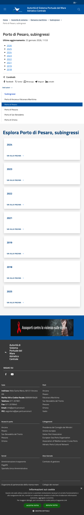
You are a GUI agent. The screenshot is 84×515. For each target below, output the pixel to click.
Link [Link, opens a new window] (65, 500)
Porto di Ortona (11, 119)
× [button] (81, 488)
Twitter (18, 81)
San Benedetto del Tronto (53, 400)
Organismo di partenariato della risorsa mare (20, 484)
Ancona (46, 390)
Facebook (8, 81)
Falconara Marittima (51, 397)
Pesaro (45, 394)
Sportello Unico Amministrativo (14, 468)
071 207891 (15, 400)
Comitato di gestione (51, 461)
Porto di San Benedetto (14, 114)
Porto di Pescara (11, 109)
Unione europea (49, 430)
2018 (9, 69)
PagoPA (4, 465)
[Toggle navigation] (4, 9)
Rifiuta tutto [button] (52, 505)
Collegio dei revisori (51, 484)
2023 (9, 55)
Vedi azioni (7, 87)
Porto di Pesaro (11, 104)
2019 (9, 66)
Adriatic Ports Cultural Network (56, 444)
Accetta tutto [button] (32, 505)
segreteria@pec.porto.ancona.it (19, 411)
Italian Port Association (52, 434)
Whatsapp (28, 81)
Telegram (39, 81)
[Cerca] (78, 9)
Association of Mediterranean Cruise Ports (60, 441)
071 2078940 (11, 404)
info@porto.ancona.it (16, 407)
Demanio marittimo (39, 19)
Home (5, 19)
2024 (9, 52)
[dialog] (42, 500)
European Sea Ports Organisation (56, 437)
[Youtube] (12, 374)
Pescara (46, 404)
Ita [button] (75, 2)
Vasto (45, 411)
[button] (42, 511)
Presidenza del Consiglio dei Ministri (57, 427)
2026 (9, 45)
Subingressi (55, 19)
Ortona (45, 407)
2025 (9, 49)
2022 (9, 59)
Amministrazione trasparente (13, 461)
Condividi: (9, 77)
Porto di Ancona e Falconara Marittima (20, 99)
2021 (9, 62)
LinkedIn (49, 81)
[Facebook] (5, 374)
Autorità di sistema (19, 19)
